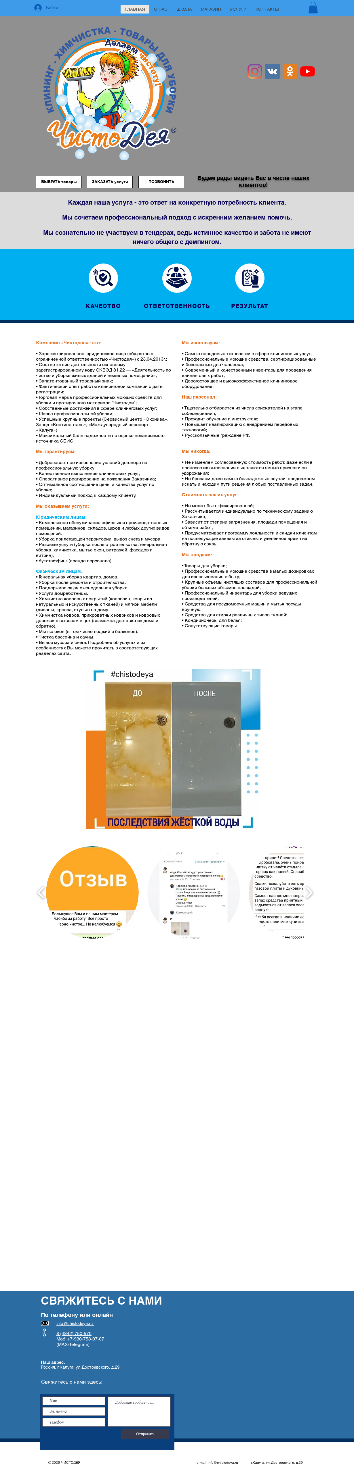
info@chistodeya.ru (223, 1463)
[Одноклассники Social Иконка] (290, 71)
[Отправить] (145, 1434)
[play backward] (41, 892)
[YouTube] (307, 71)
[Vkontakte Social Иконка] (272, 71)
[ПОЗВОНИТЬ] (161, 182)
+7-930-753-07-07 (86, 1339)
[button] (313, 8)
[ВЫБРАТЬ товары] (59, 182)
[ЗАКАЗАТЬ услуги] (110, 182)
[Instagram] (255, 71)
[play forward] (308, 892)
